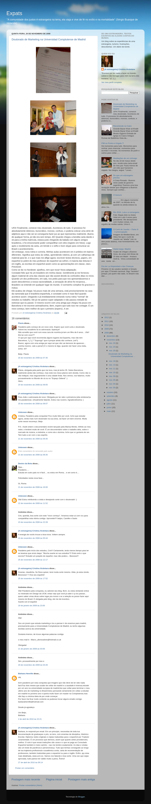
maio (109, 411)
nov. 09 (112, 376)
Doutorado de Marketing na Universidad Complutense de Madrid (49, 39)
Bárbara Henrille (25, 673)
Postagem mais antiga (81, 779)
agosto (110, 400)
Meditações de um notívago (125, 158)
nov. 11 (112, 368)
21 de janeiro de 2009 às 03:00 (31, 649)
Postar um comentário (24, 768)
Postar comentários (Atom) (30, 785)
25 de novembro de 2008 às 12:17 (33, 560)
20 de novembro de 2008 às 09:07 (33, 404)
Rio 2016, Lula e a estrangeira (126, 212)
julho (109, 404)
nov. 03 (112, 388)
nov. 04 (112, 384)
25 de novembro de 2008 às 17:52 (33, 578)
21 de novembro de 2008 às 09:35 (33, 439)
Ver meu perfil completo (111, 82)
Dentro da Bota (25, 463)
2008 (106, 333)
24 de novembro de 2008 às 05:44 (33, 538)
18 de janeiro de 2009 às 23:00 (31, 605)
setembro (111, 396)
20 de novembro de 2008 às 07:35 (33, 358)
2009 (106, 329)
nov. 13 (112, 365)
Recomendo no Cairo (122, 126)
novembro (111, 340)
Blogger (81, 797)
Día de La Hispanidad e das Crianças (117, 266)
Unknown (22, 412)
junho (109, 407)
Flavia (21, 323)
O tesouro (117, 195)
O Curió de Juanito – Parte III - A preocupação (125, 230)
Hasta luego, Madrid (122, 249)
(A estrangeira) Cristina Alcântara (33, 366)
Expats (14, 13)
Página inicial (54, 779)
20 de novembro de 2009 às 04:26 (33, 665)
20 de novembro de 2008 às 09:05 (33, 385)
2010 (106, 325)
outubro (110, 392)
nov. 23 (112, 347)
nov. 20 (112, 350)
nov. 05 (112, 380)
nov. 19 (112, 361)
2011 (106, 321)
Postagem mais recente (26, 779)
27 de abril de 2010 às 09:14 (30, 762)
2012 (106, 317)
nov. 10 (112, 372)
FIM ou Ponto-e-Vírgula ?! (112, 143)
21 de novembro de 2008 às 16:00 (33, 487)
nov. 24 (112, 343)
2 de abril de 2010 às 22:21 (30, 719)
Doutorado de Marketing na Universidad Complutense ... (122, 355)
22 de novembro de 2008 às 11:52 (33, 503)
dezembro (111, 336)
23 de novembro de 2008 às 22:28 (33, 522)
